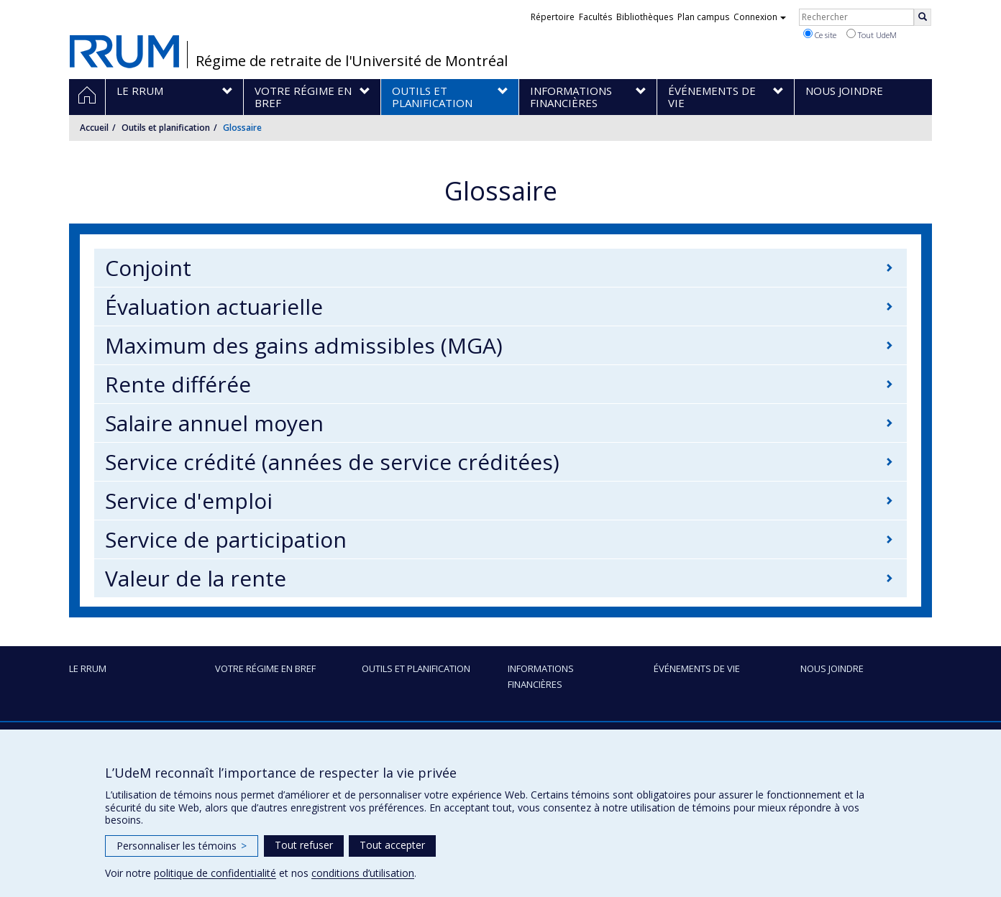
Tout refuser (304, 845)
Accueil (94, 127)
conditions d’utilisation (362, 873)
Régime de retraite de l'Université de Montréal (352, 61)
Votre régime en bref (265, 668)
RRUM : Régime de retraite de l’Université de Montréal (124, 46)
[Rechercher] (922, 17)
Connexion (759, 17)
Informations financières (541, 676)
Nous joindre (832, 668)
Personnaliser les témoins (181, 845)
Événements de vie (697, 668)
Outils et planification (166, 127)
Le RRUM (87, 668)
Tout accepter (392, 845)
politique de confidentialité (215, 873)
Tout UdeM (871, 34)
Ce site (819, 34)
